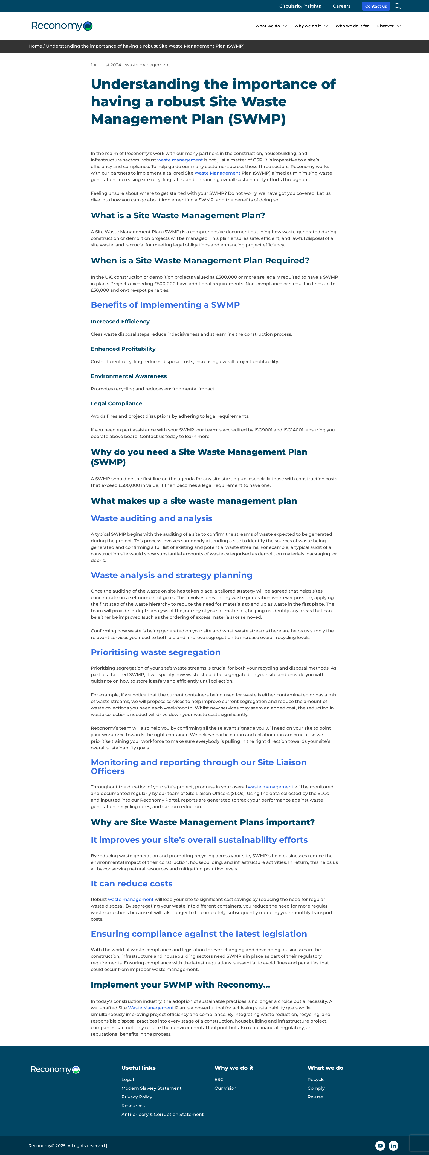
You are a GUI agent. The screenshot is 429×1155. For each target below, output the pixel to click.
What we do (267, 25)
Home (35, 46)
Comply (316, 1088)
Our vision (226, 1088)
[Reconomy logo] (61, 26)
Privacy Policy (136, 1097)
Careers (341, 6)
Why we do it (307, 25)
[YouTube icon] (380, 1146)
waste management (175, 969)
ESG (219, 1079)
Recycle (316, 1079)
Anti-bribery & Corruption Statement (162, 1114)
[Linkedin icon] (393, 1146)
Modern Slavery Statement (151, 1088)
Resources (133, 1105)
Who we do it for (352, 25)
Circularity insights (300, 6)
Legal (127, 1079)
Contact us (376, 6)
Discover (385, 25)
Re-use (315, 1097)
